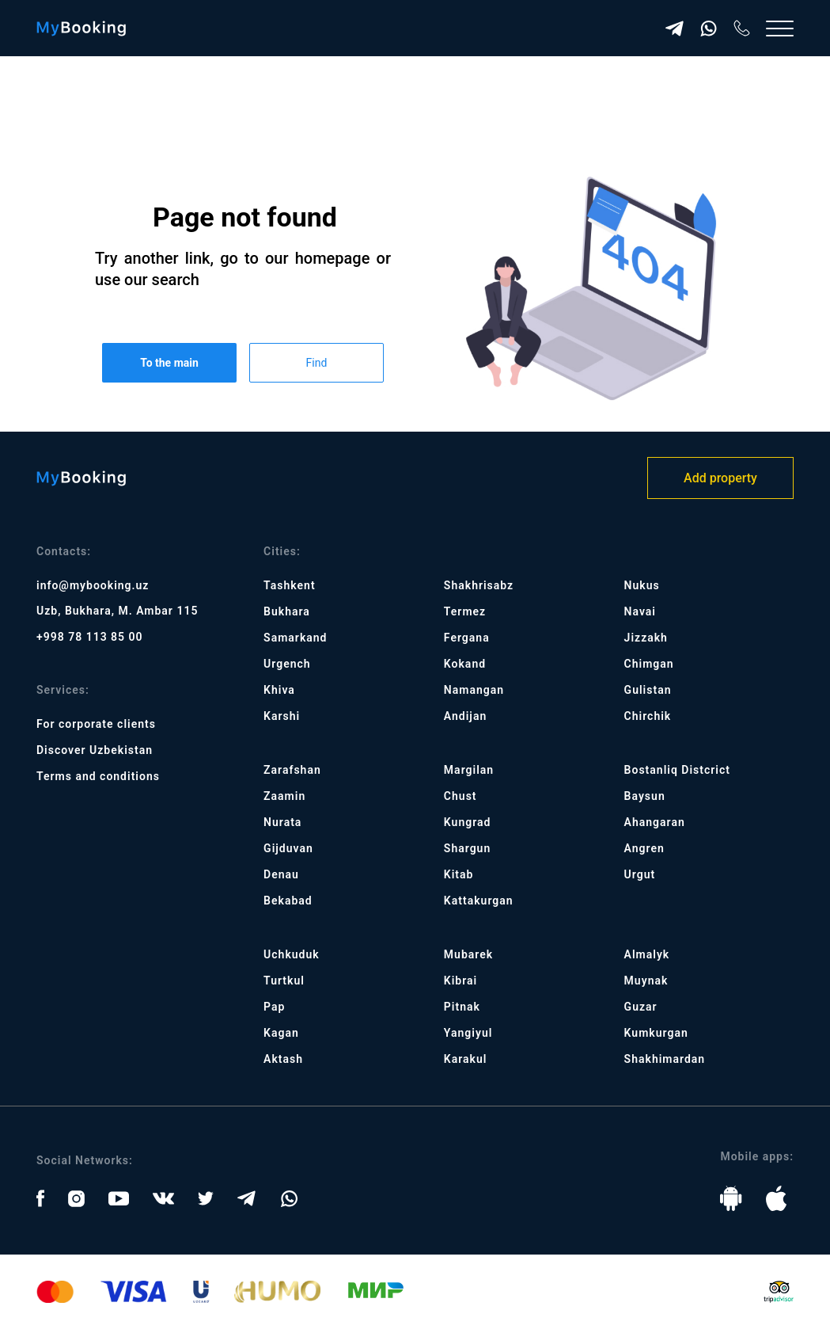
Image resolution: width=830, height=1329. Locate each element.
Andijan (465, 716)
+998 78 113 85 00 (89, 636)
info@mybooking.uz (92, 585)
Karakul (465, 1059)
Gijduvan (288, 848)
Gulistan (648, 690)
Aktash (283, 1059)
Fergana (467, 637)
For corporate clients (96, 724)
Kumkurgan (656, 1032)
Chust (460, 796)
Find (317, 362)
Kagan (281, 1032)
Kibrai (460, 980)
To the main (169, 362)
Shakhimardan (665, 1059)
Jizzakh (646, 637)
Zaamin (284, 796)
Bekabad (288, 900)
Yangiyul (468, 1032)
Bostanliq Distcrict (677, 770)
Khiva (279, 690)
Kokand (465, 663)
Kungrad (467, 822)
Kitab (459, 874)
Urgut (640, 874)
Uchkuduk (291, 954)
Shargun (467, 848)
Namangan (474, 690)
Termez (465, 611)
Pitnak (462, 1006)
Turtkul (284, 980)
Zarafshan (292, 770)
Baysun (644, 796)
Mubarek (468, 954)
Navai (640, 611)
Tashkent (289, 585)
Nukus (642, 585)
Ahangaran (654, 822)
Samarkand (295, 637)
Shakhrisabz (479, 585)
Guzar (641, 1006)
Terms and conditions (98, 776)
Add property (720, 478)
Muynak (646, 980)
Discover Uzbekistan (94, 750)
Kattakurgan (479, 900)
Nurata (282, 822)
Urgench (287, 663)
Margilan (469, 770)
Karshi (281, 716)
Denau (281, 874)
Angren (644, 848)
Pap (274, 1006)
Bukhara (286, 611)
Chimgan (649, 663)
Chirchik (648, 716)
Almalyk (647, 954)
